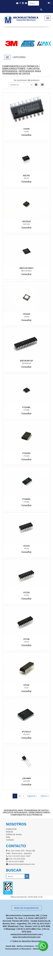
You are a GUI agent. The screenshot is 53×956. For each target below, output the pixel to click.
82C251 (26, 175)
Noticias (9, 832)
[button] (17, 3)
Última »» (45, 796)
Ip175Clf (26, 732)
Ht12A (26, 546)
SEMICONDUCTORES (13, 69)
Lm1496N (26, 778)
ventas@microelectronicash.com (25, 934)
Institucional (11, 829)
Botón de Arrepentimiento (26, 908)
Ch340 (26, 129)
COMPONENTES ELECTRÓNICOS (20, 66)
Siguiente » (32, 796)
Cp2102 (26, 314)
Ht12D (26, 592)
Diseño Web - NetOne (14, 946)
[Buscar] (41, 9)
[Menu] (48, 18)
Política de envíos (14, 834)
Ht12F (26, 685)
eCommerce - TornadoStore (35, 946)
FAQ (8, 837)
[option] (10, 43)
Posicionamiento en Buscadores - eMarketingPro (25, 949)
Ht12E (26, 639)
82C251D (26, 221)
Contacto (10, 840)
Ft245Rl (26, 499)
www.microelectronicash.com (26, 937)
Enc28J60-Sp (26, 361)
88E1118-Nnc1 (26, 268)
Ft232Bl (26, 407)
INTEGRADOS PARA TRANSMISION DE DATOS (21, 72)
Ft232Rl (26, 453)
